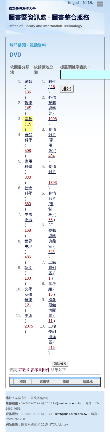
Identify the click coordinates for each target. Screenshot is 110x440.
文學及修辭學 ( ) (28, 299)
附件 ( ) (52, 86)
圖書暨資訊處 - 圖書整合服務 (49, 17)
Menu (99, 3)
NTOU (88, 2)
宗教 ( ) (28, 124)
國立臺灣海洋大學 (22, 8)
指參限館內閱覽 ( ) (52, 310)
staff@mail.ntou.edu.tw (71, 414)
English (74, 2)
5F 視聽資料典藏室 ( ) (52, 241)
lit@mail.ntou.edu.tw (67, 403)
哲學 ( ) (28, 108)
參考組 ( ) (52, 289)
